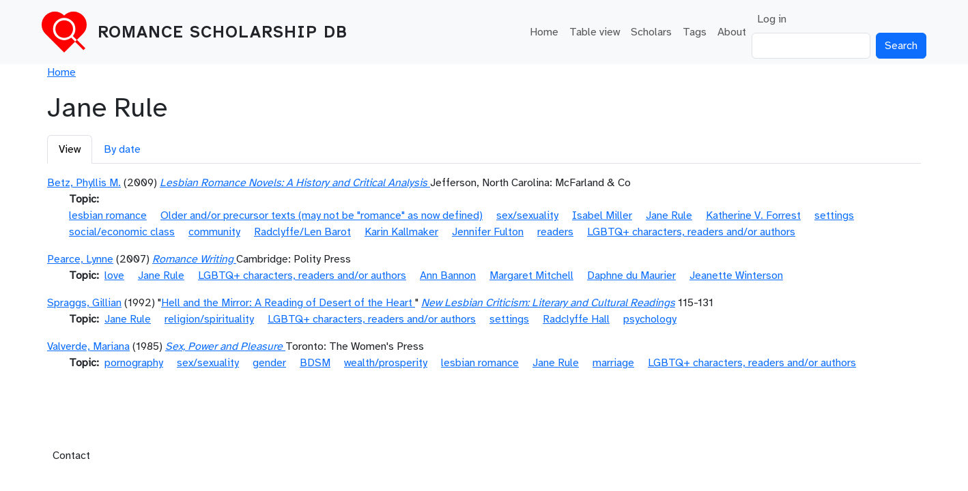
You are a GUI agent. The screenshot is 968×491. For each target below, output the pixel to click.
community (214, 232)
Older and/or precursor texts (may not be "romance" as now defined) (321, 215)
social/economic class (122, 232)
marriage (613, 363)
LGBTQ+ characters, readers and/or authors (691, 232)
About (731, 32)
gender (269, 363)
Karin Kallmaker (401, 232)
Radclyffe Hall (576, 319)
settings (834, 215)
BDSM (315, 363)
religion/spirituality (209, 319)
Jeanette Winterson (736, 275)
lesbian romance (108, 215)
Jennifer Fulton (488, 232)
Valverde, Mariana (88, 346)
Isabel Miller (602, 215)
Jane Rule (669, 215)
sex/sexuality (527, 215)
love (114, 275)
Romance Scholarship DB (222, 32)
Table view (594, 32)
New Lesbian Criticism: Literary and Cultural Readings (548, 303)
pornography (133, 363)
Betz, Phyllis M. (84, 183)
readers (555, 232)
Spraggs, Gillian (84, 303)
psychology (650, 319)
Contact (71, 455)
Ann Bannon (448, 275)
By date (122, 149)
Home (544, 32)
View (70, 149)
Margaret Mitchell (531, 275)
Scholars (651, 32)
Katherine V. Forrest (753, 215)
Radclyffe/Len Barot (302, 232)
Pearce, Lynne (80, 259)
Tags (695, 32)
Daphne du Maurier (631, 275)
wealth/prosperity (385, 363)
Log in (771, 19)
